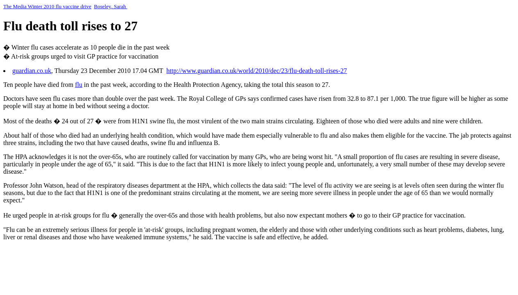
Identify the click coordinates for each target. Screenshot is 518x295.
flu (78, 84)
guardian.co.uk (31, 70)
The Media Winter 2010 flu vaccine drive (47, 6)
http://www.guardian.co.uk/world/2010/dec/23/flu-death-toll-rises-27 (256, 70)
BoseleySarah (110, 6)
